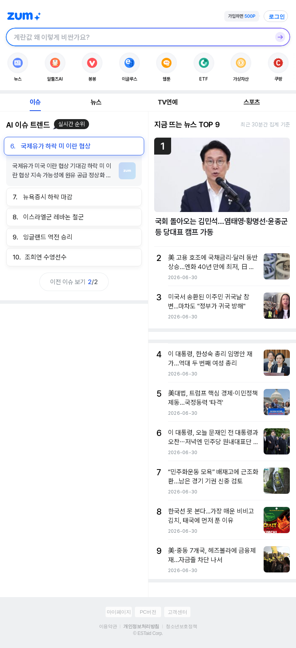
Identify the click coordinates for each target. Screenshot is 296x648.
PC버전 (148, 612)
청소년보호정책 (181, 626)
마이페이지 (119, 612)
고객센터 (177, 612)
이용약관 (108, 626)
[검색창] (138, 37)
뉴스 (96, 102)
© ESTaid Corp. (148, 633)
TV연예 (167, 102)
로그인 (277, 16)
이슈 (35, 102)
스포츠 (252, 102)
